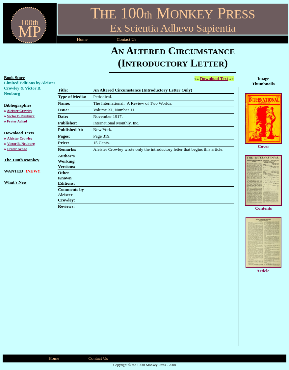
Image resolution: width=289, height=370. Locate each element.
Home (82, 39)
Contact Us (98, 358)
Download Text (214, 78)
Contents (263, 208)
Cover (263, 146)
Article (262, 270)
